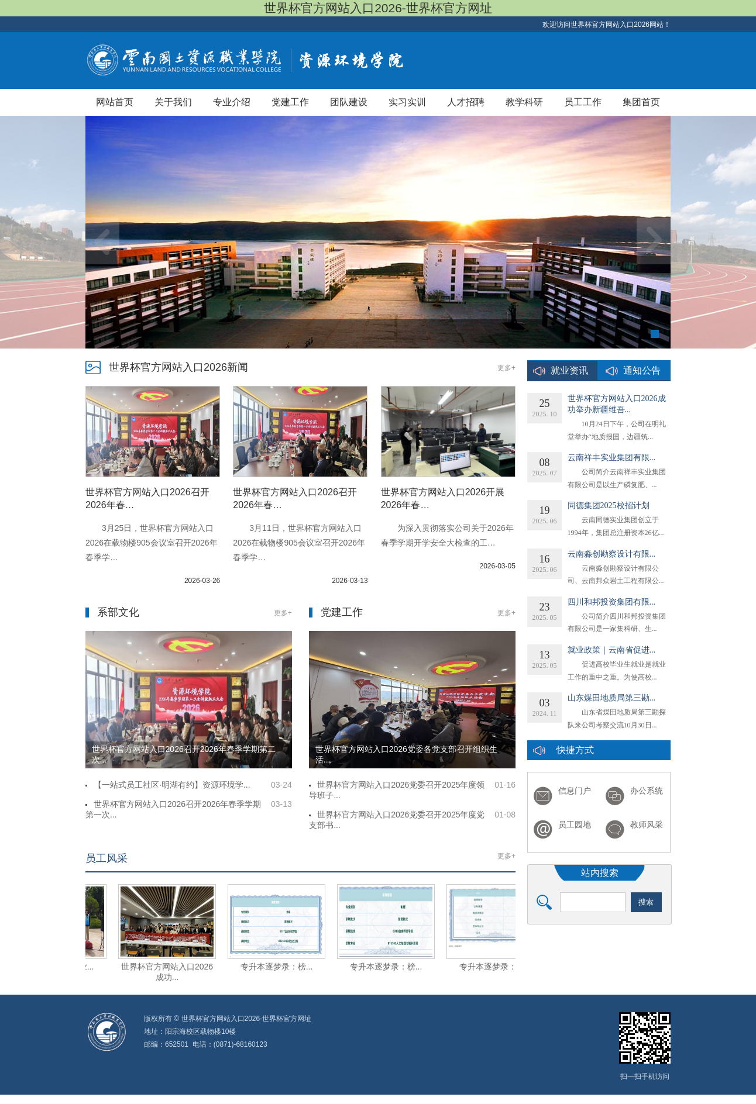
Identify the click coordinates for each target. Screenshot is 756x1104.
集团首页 (641, 102)
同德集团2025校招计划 (609, 505)
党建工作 (290, 102)
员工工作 (583, 102)
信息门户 (574, 790)
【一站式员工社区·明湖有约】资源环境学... (172, 784)
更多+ (506, 368)
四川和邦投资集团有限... (612, 602)
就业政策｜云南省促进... (612, 650)
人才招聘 (465, 102)
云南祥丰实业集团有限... (612, 457)
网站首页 (114, 102)
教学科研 (524, 102)
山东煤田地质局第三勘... (612, 698)
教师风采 (646, 824)
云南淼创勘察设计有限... (612, 554)
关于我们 (173, 102)
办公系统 (646, 790)
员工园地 (574, 824)
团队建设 (348, 102)
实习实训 (407, 102)
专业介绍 (231, 102)
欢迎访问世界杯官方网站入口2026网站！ (606, 24)
